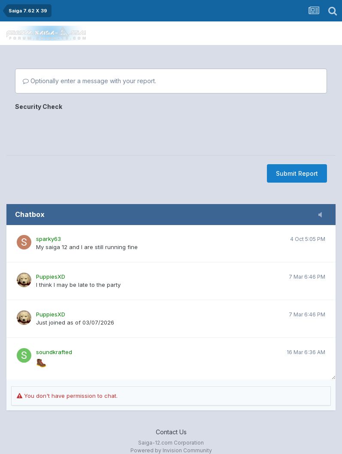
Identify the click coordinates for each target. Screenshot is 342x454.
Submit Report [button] (297, 173)
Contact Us (171, 432)
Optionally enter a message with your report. (89, 80)
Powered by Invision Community (171, 450)
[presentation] (80, 130)
